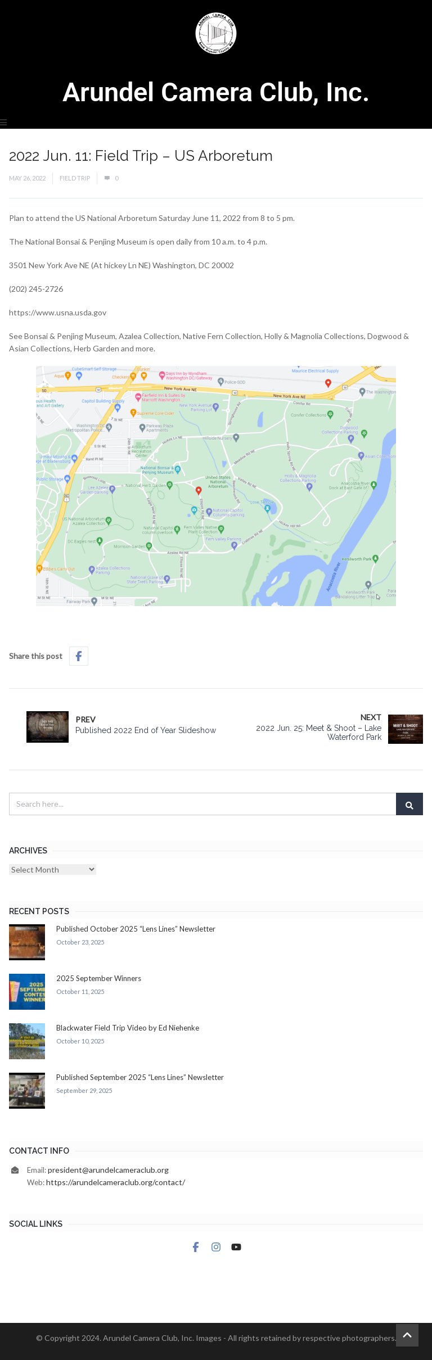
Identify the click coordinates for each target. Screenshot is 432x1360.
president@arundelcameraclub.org (108, 1169)
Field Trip (75, 178)
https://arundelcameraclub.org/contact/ (115, 1182)
